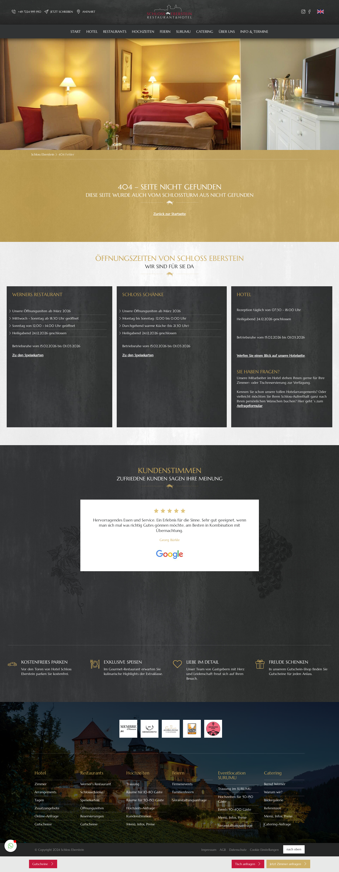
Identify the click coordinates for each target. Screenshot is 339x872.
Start (76, 31)
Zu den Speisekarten (28, 355)
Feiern (165, 31)
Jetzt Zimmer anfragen (288, 864)
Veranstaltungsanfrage (189, 800)
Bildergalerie (273, 800)
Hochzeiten (143, 31)
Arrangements (45, 792)
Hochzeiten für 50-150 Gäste (235, 799)
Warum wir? (273, 792)
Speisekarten (89, 800)
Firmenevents (182, 784)
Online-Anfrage (46, 816)
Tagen (39, 800)
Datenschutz (238, 850)
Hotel (92, 31)
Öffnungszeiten (92, 808)
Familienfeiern (183, 792)
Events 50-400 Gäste (234, 809)
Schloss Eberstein (42, 154)
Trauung (132, 784)
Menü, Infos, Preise (140, 824)
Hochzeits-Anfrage (140, 808)
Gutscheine (43, 824)
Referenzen (272, 808)
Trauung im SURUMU (234, 789)
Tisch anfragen (248, 864)
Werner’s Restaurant (95, 784)
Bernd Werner (274, 784)
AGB (223, 850)
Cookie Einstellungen (264, 850)
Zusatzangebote (47, 808)
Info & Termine (254, 31)
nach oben (294, 849)
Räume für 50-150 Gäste (145, 800)
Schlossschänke (91, 792)
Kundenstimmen (138, 816)
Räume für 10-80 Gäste (144, 792)
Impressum (208, 850)
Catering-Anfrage (277, 824)
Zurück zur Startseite (169, 214)
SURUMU (183, 31)
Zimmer (41, 784)
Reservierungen (92, 816)
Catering (204, 31)
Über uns (227, 31)
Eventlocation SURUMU (231, 775)
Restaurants (114, 31)
